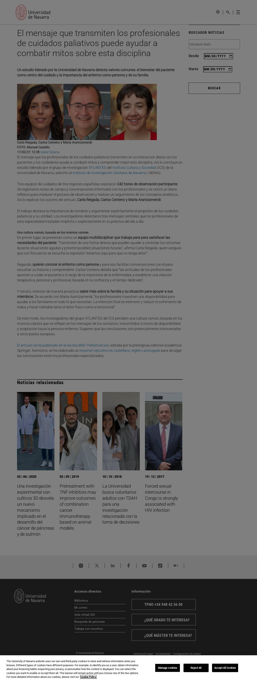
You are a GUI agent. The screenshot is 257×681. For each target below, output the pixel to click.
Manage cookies (167, 670)
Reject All (196, 670)
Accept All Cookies (225, 670)
